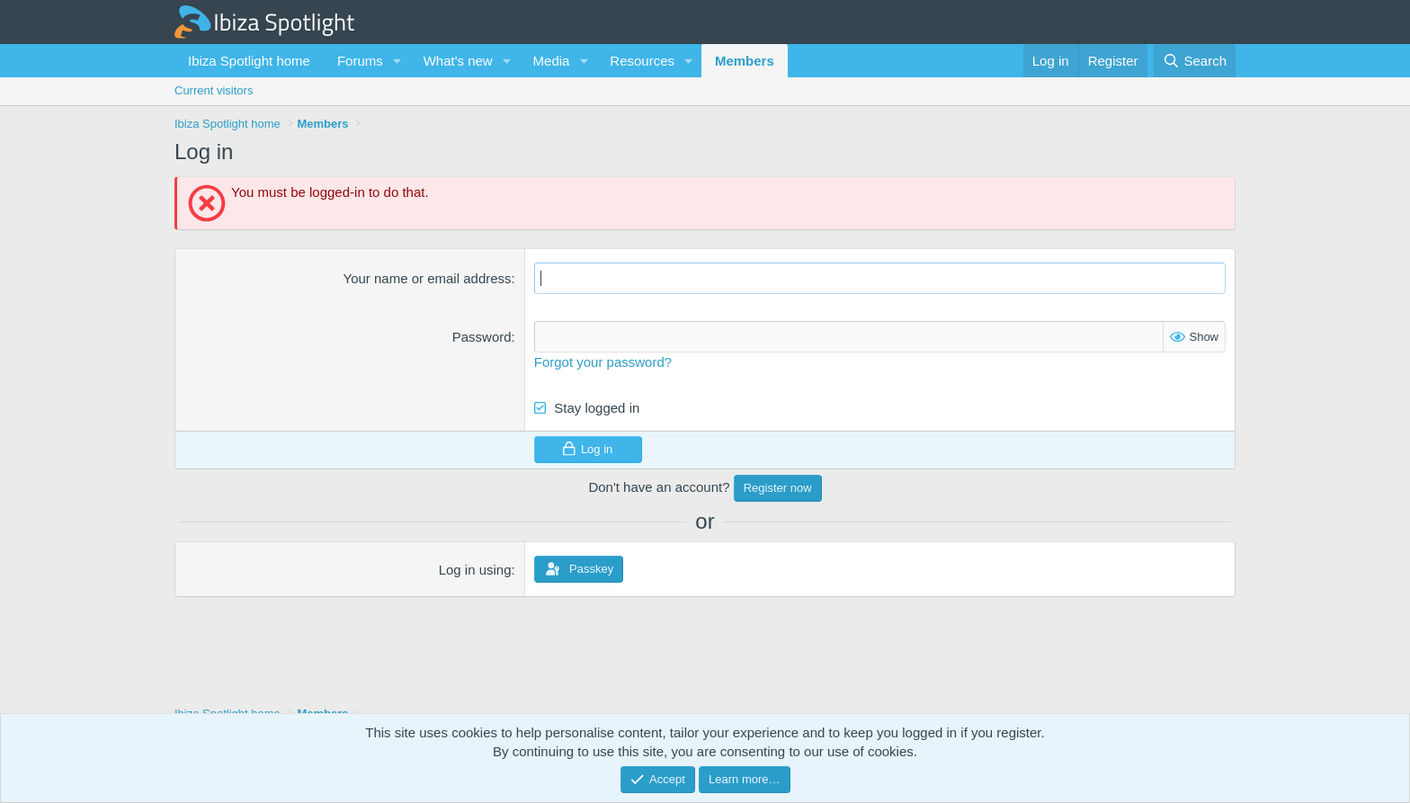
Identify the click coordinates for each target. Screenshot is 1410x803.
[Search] (1195, 60)
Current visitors (213, 90)
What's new (458, 60)
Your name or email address (428, 278)
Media (551, 60)
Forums (360, 60)
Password (482, 336)
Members (744, 60)
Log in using (475, 569)
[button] (397, 60)
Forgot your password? (603, 362)
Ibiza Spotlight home (249, 60)
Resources (642, 60)
